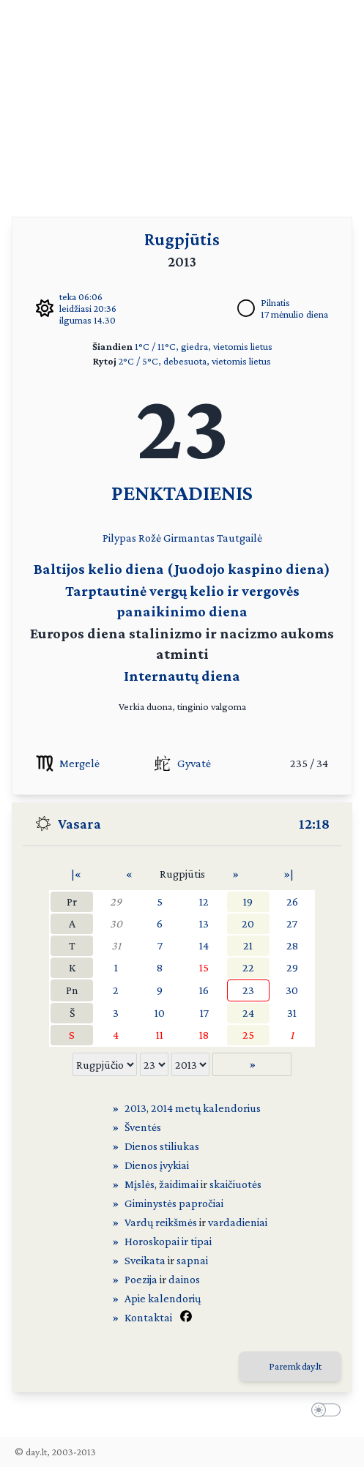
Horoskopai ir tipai (168, 1241)
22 (248, 967)
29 (116, 901)
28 (292, 945)
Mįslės (140, 1184)
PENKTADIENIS (182, 492)
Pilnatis (275, 302)
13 (204, 923)
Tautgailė (239, 537)
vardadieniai (237, 1222)
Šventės (143, 1127)
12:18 (314, 823)
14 (204, 945)
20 (248, 923)
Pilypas (119, 537)
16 (204, 990)
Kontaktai (148, 1317)
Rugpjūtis (182, 239)
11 (159, 1035)
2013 (135, 1108)
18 (204, 1035)
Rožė (149, 537)
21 (248, 945)
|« (76, 873)
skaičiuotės (235, 1184)
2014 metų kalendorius (206, 1108)
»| (288, 873)
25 (248, 1035)
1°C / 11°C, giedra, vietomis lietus (203, 346)
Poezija (141, 1279)
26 (292, 901)
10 (160, 1013)
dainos (184, 1279)
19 (248, 901)
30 (116, 923)
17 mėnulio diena (294, 314)
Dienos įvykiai (157, 1165)
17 (204, 1013)
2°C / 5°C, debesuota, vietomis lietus (195, 361)
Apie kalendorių (163, 1298)
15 (204, 967)
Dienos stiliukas (162, 1146)
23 (248, 990)
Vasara (79, 823)
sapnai (192, 1260)
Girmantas (189, 537)
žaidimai (178, 1184)
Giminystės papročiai (174, 1203)
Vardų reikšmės (161, 1222)
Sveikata (145, 1260)
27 (291, 923)
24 (248, 1013)
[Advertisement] (182, 102)
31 (116, 945)
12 (204, 901)
